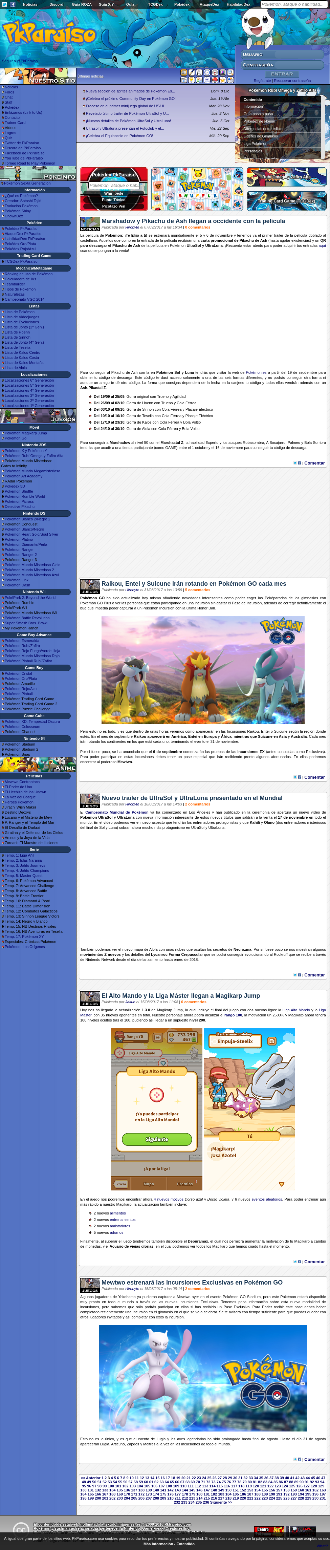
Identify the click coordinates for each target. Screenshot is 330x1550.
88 (291, 1482)
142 (170, 1490)
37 (271, 1478)
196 (315, 1494)
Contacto (12, 117)
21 (188, 1478)
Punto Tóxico (114, 200)
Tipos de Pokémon (20, 289)
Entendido (185, 1544)
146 (199, 1490)
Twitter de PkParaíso (22, 143)
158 (286, 1490)
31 (240, 1478)
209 (163, 1498)
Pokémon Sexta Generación (27, 183)
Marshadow (120, 442)
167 (105, 1494)
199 (91, 1498)
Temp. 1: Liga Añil (19, 855)
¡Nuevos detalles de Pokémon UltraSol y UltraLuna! (128, 121)
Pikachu (247, 240)
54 (115, 1482)
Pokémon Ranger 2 (21, 555)
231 (323, 1498)
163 (323, 1490)
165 (91, 1494)
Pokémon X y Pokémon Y (26, 451)
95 (84, 1486)
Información (253, 106)
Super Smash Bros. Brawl (26, 623)
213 (192, 1498)
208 (156, 1498)
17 (168, 1478)
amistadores (120, 1226)
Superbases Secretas (261, 158)
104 (140, 1486)
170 (127, 1494)
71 (203, 1482)
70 (198, 1482)
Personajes (253, 151)
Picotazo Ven (113, 206)
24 (204, 1478)
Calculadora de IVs (20, 279)
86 (281, 1482)
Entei (265, 731)
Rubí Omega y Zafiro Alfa (286, 177)
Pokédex (182, 4)
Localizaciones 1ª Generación (29, 406)
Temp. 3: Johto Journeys (25, 865)
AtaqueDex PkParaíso (23, 234)
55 (120, 1482)
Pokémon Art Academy (23, 476)
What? (322, 1546)
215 (207, 1498)
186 (243, 1494)
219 (236, 1498)
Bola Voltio (192, 422)
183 (221, 1494)
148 (214, 1490)
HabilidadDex (238, 4)
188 (257, 1494)
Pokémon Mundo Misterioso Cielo (32, 565)
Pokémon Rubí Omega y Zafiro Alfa (34, 456)
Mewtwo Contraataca (22, 782)
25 (209, 1478)
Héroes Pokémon (19, 802)
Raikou (253, 731)
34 (256, 1478)
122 (270, 1486)
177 (178, 1494)
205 (134, 1498)
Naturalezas (15, 294)
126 (299, 1486)
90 (302, 1482)
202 (112, 1498)
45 (313, 1478)
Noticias (30, 4)
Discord (56, 4)
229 (308, 1498)
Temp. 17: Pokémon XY (24, 936)
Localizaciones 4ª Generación (29, 390)
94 (322, 1482)
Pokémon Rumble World (25, 496)
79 (244, 1482)
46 (318, 1478)
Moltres (149, 1444)
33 (251, 1478)
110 (183, 1486)
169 (119, 1494)
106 (154, 1486)
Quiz (130, 4)
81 (255, 1482)
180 (199, 1494)
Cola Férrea (186, 403)
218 (228, 1498)
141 (163, 1490)
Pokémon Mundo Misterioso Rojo (32, 656)
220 (243, 1498)
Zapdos (133, 1444)
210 (170, 1498)
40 (287, 1478)
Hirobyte (132, 227)
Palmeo (294, 442)
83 (265, 1482)
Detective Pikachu (20, 506)
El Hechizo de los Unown (25, 792)
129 (321, 1486)
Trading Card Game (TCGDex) (286, 201)
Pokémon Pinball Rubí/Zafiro (28, 661)
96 (89, 1486)
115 (220, 1486)
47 (323, 1478)
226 (286, 1498)
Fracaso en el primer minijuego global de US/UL (125, 106)
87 (286, 1482)
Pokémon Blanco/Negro (24, 529)
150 (228, 1490)
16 (162, 1478)
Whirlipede (113, 193)
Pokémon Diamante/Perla (26, 544)
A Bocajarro (275, 442)
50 (94, 1482)
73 (214, 1482)
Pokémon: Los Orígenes (25, 947)
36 (266, 1478)
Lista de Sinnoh (17, 337)
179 (192, 1494)
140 (156, 1490)
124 (285, 1486)
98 (99, 1486)
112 (198, 1486)
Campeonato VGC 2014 (24, 299)
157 (279, 1490)
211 (178, 1498)
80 (250, 1482)
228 (301, 1498)
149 (221, 1490)
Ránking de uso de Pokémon (28, 274)
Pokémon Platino (19, 539)
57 (131, 1482)
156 (272, 1490)
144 (185, 1490)
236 (206, 1502)
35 (261, 1478)
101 (118, 1486)
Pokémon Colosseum (22, 727)
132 (98, 1490)
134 (112, 1490)
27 (220, 1478)
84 (270, 1482)
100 (111, 1486)
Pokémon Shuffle (19, 491)
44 (308, 1478)
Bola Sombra (315, 442)
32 (245, 1478)
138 (141, 1490)
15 (157, 1478)
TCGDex (155, 4)
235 (199, 1502)
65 (172, 1482)
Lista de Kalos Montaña (24, 363)
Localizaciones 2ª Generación (29, 401)
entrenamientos (123, 1220)
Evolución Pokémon (21, 206)
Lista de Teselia (17, 347)
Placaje (191, 409)
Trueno (163, 396)
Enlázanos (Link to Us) (23, 112)
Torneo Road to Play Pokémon (30, 163)
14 (152, 1478)
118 (241, 1486)
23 (199, 1478)
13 (147, 1478)
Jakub (130, 1002)
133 (105, 1490)
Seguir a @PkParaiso (20, 61)
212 (185, 1498)
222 (257, 1498)
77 (234, 1482)
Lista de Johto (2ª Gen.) (24, 327)
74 (219, 1482)
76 (229, 1482)
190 (272, 1494)
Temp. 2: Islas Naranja (23, 860)
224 (272, 1498)
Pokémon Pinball (19, 694)
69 (193, 1482)
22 (194, 1478)
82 (260, 1482)
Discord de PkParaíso (23, 148)
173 (149, 1494)
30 (235, 1478)
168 (112, 1494)
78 (239, 1482)
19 (178, 1478)
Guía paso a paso (258, 114)
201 (105, 1498)
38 (276, 1478)
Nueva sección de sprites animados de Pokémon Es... (130, 91)
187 (250, 1494)
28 (225, 1478)
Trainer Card (15, 123)
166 (98, 1494)
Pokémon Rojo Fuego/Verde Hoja (32, 651)
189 (265, 1494)
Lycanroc (159, 954)
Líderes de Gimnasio (261, 136)
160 (301, 1490)
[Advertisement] (203, 525)
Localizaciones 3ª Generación (29, 395)
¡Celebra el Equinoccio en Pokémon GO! (119, 136)
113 (205, 1486)
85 (275, 1482)
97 (94, 1486)
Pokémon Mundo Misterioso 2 (29, 570)
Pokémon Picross (19, 501)
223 (265, 1498)
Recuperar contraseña (292, 81)
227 (294, 1498)
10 (132, 1478)
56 (125, 1482)
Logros (10, 133)
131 (91, 1490)
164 (83, 1494)
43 (303, 1478)
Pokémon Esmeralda (22, 641)
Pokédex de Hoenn (260, 121)
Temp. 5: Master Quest (23, 876)
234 (192, 1502)
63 (161, 1482)
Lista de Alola (16, 368)
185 (236, 1494)
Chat (9, 97)
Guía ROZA (82, 4)
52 (105, 1482)
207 (149, 1498)
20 (183, 1478)
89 (296, 1482)
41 (292, 1478)
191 (279, 1494)
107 (161, 1486)
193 (294, 1494)
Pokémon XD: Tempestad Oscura (32, 721)
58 (136, 1482)
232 (177, 1502)
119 (249, 1486)
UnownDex (14, 216)
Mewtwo (124, 762)
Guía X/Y (106, 4)
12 (142, 1478)
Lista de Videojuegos (22, 317)
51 (99, 1482)
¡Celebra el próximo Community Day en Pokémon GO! (131, 98)
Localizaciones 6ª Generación (29, 380)
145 (192, 1490)
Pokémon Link (16, 580)
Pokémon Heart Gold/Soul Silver (31, 534)
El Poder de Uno (18, 787)
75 (224, 1482)
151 (236, 1490)
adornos (117, 1232)
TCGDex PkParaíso (21, 261)
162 (315, 1490)
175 (163, 1494)
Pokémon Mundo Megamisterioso (32, 471)
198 (83, 1498)
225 (279, 1498)
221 (250, 1498)
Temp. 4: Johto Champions (27, 870)
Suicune (280, 731)
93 (317, 1482)
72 (208, 1482)
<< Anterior (91, 1478)
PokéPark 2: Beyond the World (30, 598)
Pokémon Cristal (18, 673)
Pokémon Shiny (18, 211)
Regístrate (262, 81)
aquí (322, 245)
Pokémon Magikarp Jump (26, 433)
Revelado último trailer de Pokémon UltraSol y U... (127, 113)
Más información (158, 1544)
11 (137, 1478)
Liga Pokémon (255, 144)
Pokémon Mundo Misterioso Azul (32, 575)
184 (228, 1494)
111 (191, 1486)
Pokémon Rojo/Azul (21, 689)
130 (83, 1490)
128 (314, 1486)
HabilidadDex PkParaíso (25, 239)
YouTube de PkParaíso (24, 158)
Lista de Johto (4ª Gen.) (24, 342)
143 (178, 1490)
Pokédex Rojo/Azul (20, 249)
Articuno (118, 1444)
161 (308, 1490)
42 (297, 1478)
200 (98, 1498)
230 (315, 1498)
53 (110, 1482)
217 (221, 1498)
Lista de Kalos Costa (22, 358)
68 (187, 1482)
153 (250, 1490)
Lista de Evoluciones (22, 322)
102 (125, 1486)
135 (119, 1490)
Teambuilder (15, 284)
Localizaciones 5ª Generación (29, 385)
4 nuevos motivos (168, 1199)
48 (84, 1482)
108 (169, 1486)
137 (134, 1490)
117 (234, 1486)
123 (277, 1486)
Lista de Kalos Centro (22, 352)
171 (134, 1494)
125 (292, 1486)
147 (207, 1490)
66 (177, 1482)
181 (207, 1494)
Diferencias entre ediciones (266, 129)
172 (141, 1494)
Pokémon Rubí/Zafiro (22, 646)
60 (146, 1482)
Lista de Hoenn (17, 332)
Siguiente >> (221, 1502)
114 (212, 1486)
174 (156, 1494)
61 (151, 1482)
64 (167, 1482)
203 (119, 1498)
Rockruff (281, 954)
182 (214, 1494)
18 (173, 1478)
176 (170, 1494)
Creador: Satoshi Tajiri (23, 201)
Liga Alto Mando (296, 1010)
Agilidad (178, 396)
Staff (8, 102)
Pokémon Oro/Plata (21, 678)
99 (105, 1486)
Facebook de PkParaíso (24, 153)
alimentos (118, 1213)
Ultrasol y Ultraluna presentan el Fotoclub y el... (125, 128)
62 (156, 1482)
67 (182, 1482)
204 (127, 1498)
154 (257, 1490)
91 (307, 1482)
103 (133, 1486)
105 (147, 1486)
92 (312, 1482)
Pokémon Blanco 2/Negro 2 (27, 519)
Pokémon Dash (17, 585)
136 (127, 1490)
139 (149, 1490)
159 (294, 1490)
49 (89, 1482)
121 (263, 1486)
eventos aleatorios (266, 1199)
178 (185, 1494)
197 (323, 1494)
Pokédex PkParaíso (21, 229)
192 (286, 1494)
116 (227, 1486)
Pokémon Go (15, 438)
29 (230, 1478)
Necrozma (242, 949)
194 (301, 1494)
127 (307, 1486)
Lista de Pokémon (20, 312)
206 (141, 1498)
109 (176, 1486)
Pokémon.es (256, 372)
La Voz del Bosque (20, 797)
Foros (9, 92)
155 (265, 1490)
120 (256, 1486)
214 (199, 1498)
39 (282, 1478)
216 (214, 1498)
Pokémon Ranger (19, 549)
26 (215, 1478)
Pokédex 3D (15, 486)
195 (308, 1494)
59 (141, 1482)
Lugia (161, 1439)
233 (184, 1502)
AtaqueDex (209, 4)
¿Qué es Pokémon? (21, 196)
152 (243, 1490)
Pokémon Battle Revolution (27, 618)
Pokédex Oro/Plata (20, 244)
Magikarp (164, 1010)
